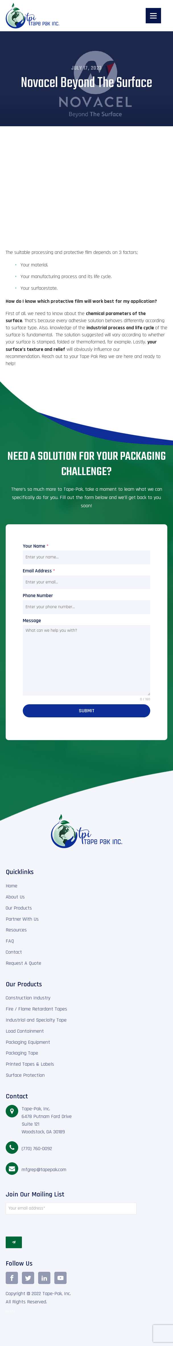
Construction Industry (28, 998)
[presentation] (71, 1225)
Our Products (19, 908)
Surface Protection (25, 1075)
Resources (16, 930)
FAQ (10, 941)
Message (32, 620)
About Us (15, 897)
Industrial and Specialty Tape (36, 1020)
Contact (14, 952)
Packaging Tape (22, 1053)
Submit (86, 710)
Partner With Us (22, 919)
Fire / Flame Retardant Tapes (36, 1009)
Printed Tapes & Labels (30, 1064)
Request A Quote (23, 963)
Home (11, 886)
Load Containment (25, 1031)
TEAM (10, 1312)
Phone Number (38, 595)
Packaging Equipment (28, 1042)
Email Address (39, 571)
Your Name (36, 546)
